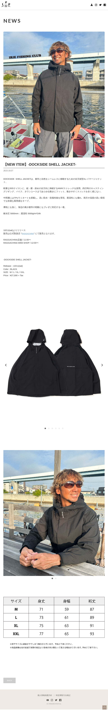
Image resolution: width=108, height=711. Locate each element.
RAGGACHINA (29, 233)
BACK (10, 681)
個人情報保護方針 (45, 697)
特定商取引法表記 (63, 697)
